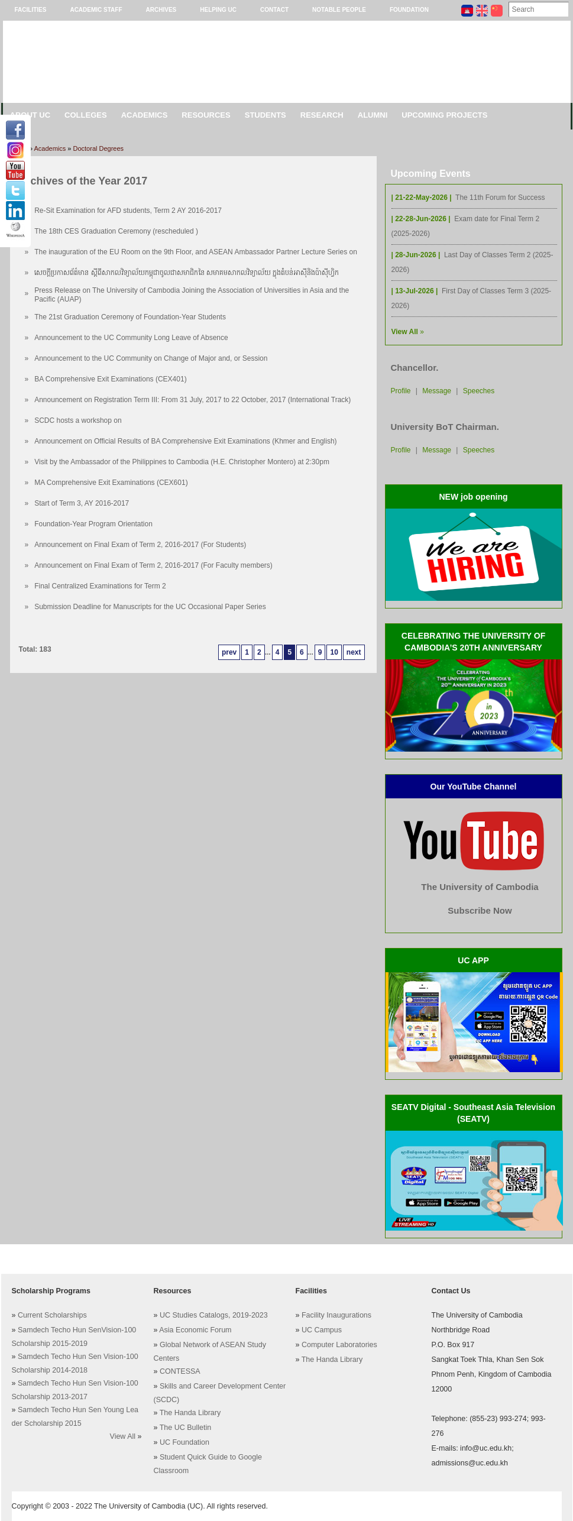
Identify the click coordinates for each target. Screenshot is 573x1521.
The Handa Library (190, 1413)
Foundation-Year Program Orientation (93, 524)
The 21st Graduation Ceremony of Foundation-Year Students (130, 317)
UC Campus (322, 1330)
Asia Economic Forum (195, 1330)
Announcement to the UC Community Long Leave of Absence (131, 338)
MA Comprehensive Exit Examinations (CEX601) (110, 482)
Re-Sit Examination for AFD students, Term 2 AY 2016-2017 (128, 210)
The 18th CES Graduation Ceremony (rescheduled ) (116, 231)
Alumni (373, 115)
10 (334, 652)
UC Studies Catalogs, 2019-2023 (214, 1315)
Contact (274, 10)
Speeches (478, 391)
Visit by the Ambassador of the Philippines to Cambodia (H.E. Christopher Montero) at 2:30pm (181, 462)
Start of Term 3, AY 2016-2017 (81, 503)
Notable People (339, 10)
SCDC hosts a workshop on (77, 420)
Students (265, 115)
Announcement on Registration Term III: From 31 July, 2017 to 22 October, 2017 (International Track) (192, 400)
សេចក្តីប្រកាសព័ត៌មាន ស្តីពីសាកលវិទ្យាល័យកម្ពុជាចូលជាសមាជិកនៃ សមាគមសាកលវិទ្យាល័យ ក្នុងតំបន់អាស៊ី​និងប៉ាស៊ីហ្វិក (186, 272)
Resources (206, 115)
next (354, 652)
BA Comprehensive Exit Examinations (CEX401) (110, 379)
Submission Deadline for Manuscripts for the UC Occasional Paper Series (150, 607)
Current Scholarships (52, 1315)
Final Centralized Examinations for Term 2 (100, 586)
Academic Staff (96, 10)
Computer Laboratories (339, 1345)
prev (229, 652)
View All (123, 1436)
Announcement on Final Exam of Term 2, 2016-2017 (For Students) (140, 545)
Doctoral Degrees (98, 148)
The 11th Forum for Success (500, 197)
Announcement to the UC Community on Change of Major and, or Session (150, 358)
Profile (401, 391)
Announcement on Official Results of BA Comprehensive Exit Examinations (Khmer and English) (185, 441)
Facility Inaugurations (336, 1315)
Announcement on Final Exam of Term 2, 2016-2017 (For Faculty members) (153, 565)
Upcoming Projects (444, 115)
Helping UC (218, 10)
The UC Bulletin (186, 1427)
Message (436, 391)
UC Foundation (184, 1442)
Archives (161, 10)
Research (322, 115)
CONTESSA (180, 1371)
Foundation (409, 10)
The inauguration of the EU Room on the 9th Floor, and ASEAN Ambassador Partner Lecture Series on (195, 252)
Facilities (31, 10)
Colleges (85, 115)
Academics (144, 115)
